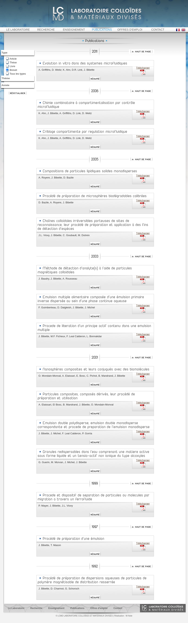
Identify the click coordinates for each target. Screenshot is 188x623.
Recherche (36, 612)
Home (179, 2)
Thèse (13, 66)
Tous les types (18, 77)
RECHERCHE (46, 33)
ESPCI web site (12, 2)
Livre (12, 70)
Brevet (13, 74)
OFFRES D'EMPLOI (129, 33)
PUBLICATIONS (102, 33)
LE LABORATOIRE (18, 33)
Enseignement (56, 612)
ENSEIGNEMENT (74, 33)
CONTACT (157, 33)
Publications (77, 612)
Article (13, 62)
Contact (117, 612)
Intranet (170, 2)
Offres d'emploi (99, 612)
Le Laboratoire (16, 612)
